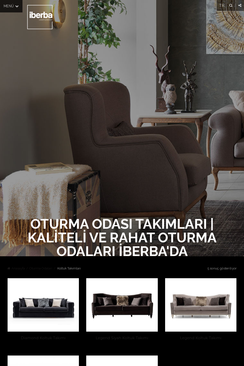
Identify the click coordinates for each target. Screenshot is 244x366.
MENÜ (11, 6)
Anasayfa (18, 268)
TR (222, 5)
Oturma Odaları (40, 268)
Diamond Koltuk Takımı (43, 338)
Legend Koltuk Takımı (201, 338)
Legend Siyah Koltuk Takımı (122, 338)
